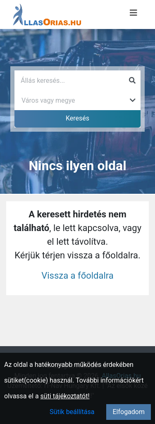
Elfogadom (128, 412)
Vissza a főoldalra (77, 275)
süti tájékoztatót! (65, 396)
